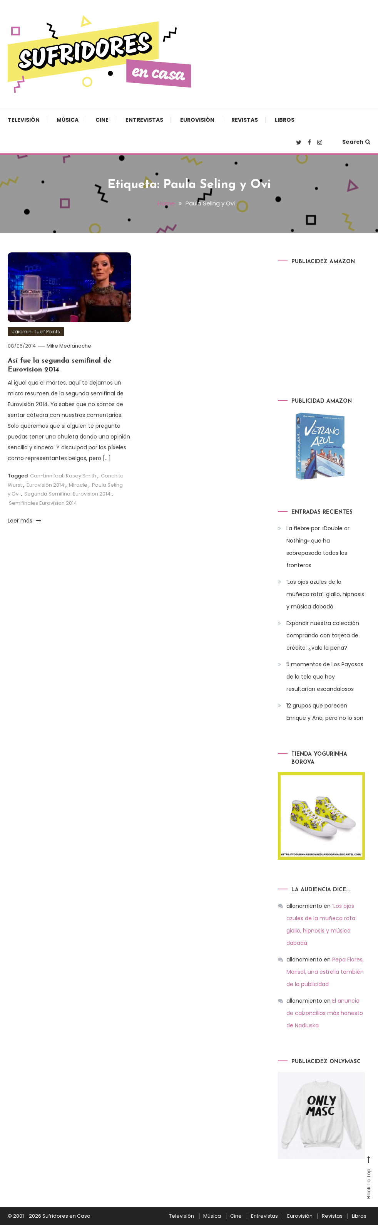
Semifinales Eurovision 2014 (43, 503)
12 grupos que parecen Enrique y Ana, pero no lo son (324, 712)
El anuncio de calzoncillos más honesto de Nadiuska (324, 1013)
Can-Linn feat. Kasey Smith (63, 475)
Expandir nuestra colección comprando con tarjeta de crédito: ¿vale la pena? (322, 635)
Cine (102, 120)
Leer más (24, 520)
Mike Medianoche (69, 346)
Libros (284, 120)
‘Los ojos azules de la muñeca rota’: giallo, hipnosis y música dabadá (325, 594)
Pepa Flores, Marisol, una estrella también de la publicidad (325, 972)
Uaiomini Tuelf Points (36, 331)
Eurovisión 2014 (45, 485)
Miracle (78, 485)
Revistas (244, 120)
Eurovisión (197, 120)
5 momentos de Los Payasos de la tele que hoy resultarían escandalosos (324, 676)
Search (356, 142)
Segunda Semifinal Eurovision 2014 (67, 493)
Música (68, 120)
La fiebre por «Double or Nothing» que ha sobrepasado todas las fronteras (318, 546)
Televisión (24, 120)
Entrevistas (144, 120)
